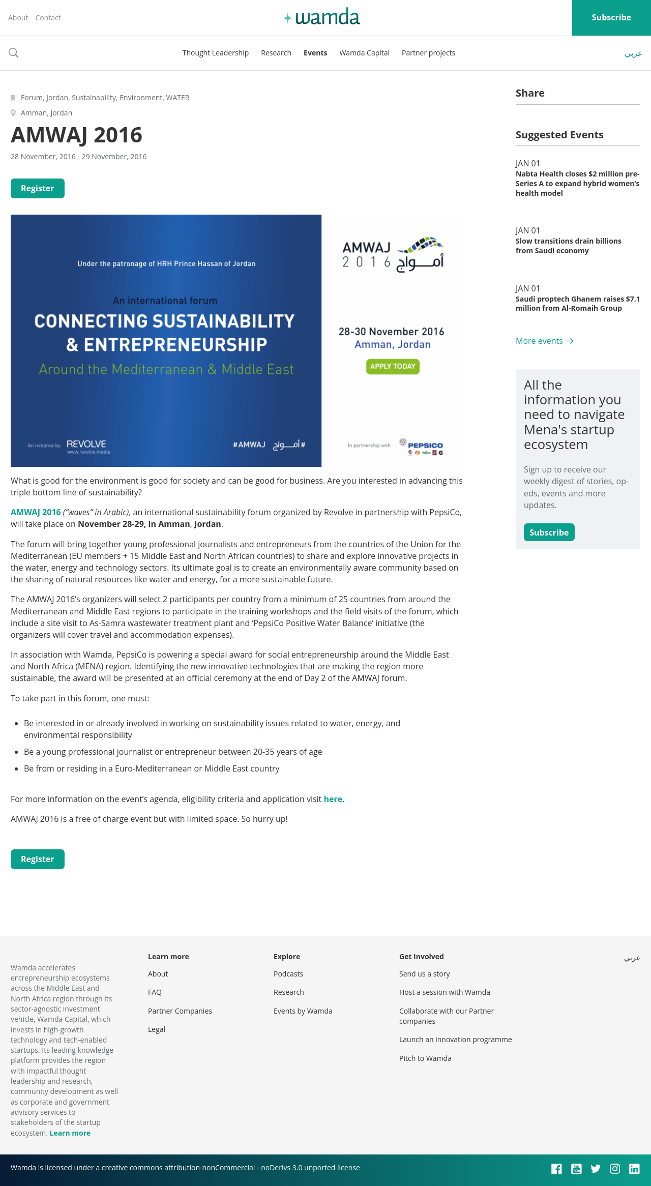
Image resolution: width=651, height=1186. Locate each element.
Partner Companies (180, 1011)
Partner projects (428, 52)
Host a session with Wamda (444, 992)
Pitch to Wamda (425, 1058)
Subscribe (611, 17)
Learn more (70, 1133)
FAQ (155, 992)
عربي (634, 53)
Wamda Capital (364, 52)
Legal (156, 1029)
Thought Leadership (216, 52)
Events (315, 52)
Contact (48, 17)
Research (276, 52)
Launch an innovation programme (455, 1039)
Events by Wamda (303, 1011)
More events (539, 340)
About (18, 17)
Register (37, 188)
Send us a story (424, 974)
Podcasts (288, 974)
